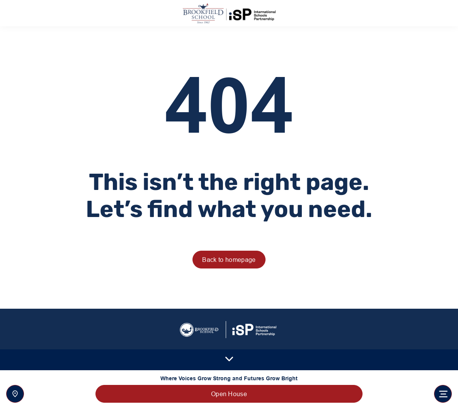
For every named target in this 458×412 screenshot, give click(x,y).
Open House (229, 393)
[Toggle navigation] (443, 394)
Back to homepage (228, 259)
